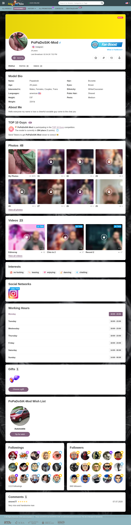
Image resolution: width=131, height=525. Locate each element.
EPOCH (44, 517)
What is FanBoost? (115, 50)
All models (6, 8)
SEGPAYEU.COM (55, 517)
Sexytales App (72, 8)
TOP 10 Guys (58, 127)
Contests (59, 8)
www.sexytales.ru (28, 517)
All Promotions (46, 8)
